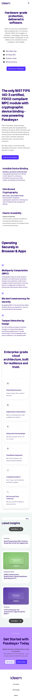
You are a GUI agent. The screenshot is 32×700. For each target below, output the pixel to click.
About (16, 695)
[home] (6, 3)
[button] (28, 3)
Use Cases (16, 684)
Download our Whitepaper (16, 69)
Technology (16, 690)
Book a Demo (21, 662)
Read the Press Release (10, 157)
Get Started (9, 662)
